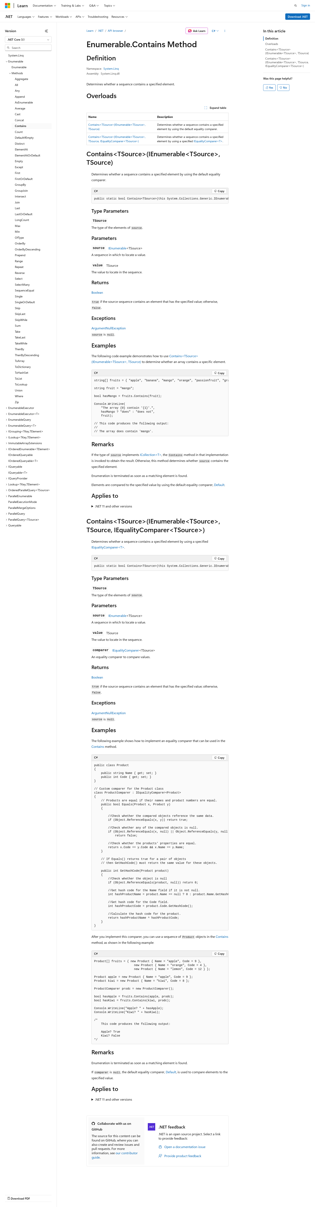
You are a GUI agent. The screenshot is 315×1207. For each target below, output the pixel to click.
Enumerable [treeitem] (19, 67)
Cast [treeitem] (17, 114)
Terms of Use (151, 1194)
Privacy (90, 1194)
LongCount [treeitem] (22, 220)
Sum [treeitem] (18, 326)
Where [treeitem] (19, 396)
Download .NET (298, 17)
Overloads (271, 44)
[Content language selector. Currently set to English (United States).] (24, 1184)
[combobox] (28, 39)
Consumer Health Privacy (119, 1194)
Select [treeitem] (18, 279)
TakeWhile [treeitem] (21, 343)
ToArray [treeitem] (20, 361)
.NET (100, 31)
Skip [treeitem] (17, 308)
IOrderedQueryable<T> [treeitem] (23, 461)
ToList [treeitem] (18, 378)
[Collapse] (46, 31)
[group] (160, 198)
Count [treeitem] (19, 132)
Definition (271, 38)
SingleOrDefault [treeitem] (25, 302)
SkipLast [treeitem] (20, 314)
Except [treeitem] (19, 167)
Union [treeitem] (18, 390)
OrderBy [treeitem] (20, 243)
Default (219, 485)
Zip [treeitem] (17, 402)
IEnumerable (117, 248)
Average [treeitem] (20, 108)
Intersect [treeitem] (20, 196)
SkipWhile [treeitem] (21, 320)
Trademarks (171, 1194)
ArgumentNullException (108, 328)
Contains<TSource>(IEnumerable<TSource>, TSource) (287, 51)
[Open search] (295, 5)
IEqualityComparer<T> (208, 141)
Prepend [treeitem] (20, 255)
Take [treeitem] (17, 331)
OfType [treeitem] (19, 238)
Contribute (74, 1194)
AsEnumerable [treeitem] (24, 102)
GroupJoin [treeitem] (21, 191)
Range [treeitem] (19, 261)
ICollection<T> (150, 454)
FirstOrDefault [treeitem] (24, 179)
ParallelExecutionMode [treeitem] (22, 502)
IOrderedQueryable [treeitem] (20, 455)
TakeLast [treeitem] (20, 337)
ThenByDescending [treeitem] (27, 355)
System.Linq (111, 68)
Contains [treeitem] (20, 126)
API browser (115, 31)
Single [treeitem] (18, 296)
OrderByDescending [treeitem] (27, 249)
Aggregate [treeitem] (21, 79)
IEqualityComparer (125, 650)
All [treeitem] (16, 85)
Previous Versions (37, 1194)
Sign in (305, 5)
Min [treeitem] (17, 232)
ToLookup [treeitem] (21, 384)
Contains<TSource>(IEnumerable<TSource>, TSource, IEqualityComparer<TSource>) (287, 62)
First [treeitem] (17, 173)
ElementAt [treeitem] (21, 149)
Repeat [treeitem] (19, 267)
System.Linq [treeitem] (16, 55)
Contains (97, 746)
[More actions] (225, 31)
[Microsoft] (7, 5)
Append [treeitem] (20, 97)
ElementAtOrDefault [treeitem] (27, 155)
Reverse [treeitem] (20, 273)
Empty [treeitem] (19, 161)
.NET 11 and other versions (113, 506)
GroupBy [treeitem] (20, 185)
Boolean (97, 292)
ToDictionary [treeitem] (23, 367)
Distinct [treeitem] (20, 144)
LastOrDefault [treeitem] (23, 214)
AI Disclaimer (13, 1194)
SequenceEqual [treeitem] (24, 290)
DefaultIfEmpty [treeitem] (24, 138)
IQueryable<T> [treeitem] (18, 472)
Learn (90, 31)
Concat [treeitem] (19, 120)
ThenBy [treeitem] (19, 349)
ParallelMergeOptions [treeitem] (22, 508)
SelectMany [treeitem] (22, 284)
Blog (56, 1194)
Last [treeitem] (17, 208)
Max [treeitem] (17, 226)
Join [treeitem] (17, 202)
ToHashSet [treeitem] (21, 373)
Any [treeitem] (17, 91)
